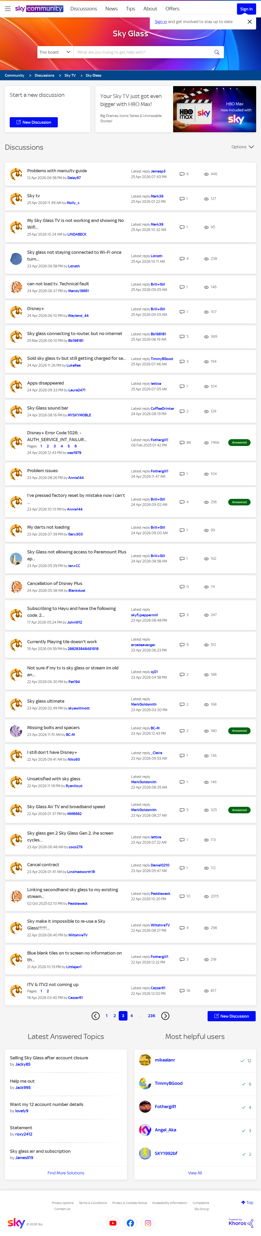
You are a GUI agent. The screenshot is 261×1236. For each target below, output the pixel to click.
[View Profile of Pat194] (74, 682)
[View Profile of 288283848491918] (83, 649)
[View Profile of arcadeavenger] (143, 645)
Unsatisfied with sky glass (53, 779)
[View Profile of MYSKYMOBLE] (79, 415)
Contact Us (62, 1209)
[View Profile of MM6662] (74, 814)
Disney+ (35, 308)
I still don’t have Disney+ (52, 752)
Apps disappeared (45, 383)
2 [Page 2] (115, 1015)
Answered (239, 442)
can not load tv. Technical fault (58, 284)
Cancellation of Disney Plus (54, 583)
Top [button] (249, 1202)
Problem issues (42, 470)
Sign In (246, 9)
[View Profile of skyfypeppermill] (144, 615)
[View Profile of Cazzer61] (75, 998)
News (111, 9)
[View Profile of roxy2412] (23, 1134)
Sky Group (201, 1209)
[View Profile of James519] (24, 1157)
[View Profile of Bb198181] (76, 340)
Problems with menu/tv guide (57, 170)
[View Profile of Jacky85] (22, 1064)
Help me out (22, 1081)
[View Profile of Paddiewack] (78, 903)
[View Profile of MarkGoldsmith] (144, 704)
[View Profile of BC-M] (70, 735)
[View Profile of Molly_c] (73, 203)
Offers (172, 9)
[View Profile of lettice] (156, 383)
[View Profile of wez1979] (74, 453)
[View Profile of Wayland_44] (78, 315)
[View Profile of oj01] (154, 672)
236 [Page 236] (151, 1015)
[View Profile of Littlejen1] (74, 967)
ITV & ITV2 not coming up (52, 984)
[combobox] (141, 52)
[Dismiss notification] (250, 22)
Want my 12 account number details (46, 1104)
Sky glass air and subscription (40, 1151)
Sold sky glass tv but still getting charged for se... (76, 358)
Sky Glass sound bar (47, 408)
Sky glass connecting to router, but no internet (74, 333)
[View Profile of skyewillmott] (79, 708)
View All (195, 1172)
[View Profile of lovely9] (21, 1110)
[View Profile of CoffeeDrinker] (162, 408)
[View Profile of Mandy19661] (78, 291)
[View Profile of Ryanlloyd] (74, 786)
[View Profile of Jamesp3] (158, 171)
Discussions (83, 9)
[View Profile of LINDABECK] (76, 234)
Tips (130, 9)
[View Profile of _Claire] (156, 753)
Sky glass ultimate (45, 701)
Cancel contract (43, 864)
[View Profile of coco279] (76, 847)
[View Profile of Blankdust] (76, 590)
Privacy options (63, 1203)
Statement (21, 1127)
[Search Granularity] (55, 52)
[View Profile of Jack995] (23, 1087)
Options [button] (239, 146)
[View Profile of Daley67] (74, 178)
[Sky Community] (39, 8)
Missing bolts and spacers (53, 727)
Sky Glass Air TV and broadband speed (66, 806)
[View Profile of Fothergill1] (159, 440)
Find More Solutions (66, 1172)
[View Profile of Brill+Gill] (158, 284)
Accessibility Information (169, 1203)
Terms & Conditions (93, 1203)
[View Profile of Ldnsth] (74, 266)
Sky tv (33, 195)
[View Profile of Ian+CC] (74, 566)
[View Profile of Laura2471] (76, 390)
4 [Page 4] (131, 1015)
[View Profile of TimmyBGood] (162, 359)
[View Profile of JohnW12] (74, 622)
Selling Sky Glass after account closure (49, 1058)
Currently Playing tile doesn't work (62, 641)
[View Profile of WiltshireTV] (78, 935)
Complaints (201, 1203)
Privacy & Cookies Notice (129, 1203)
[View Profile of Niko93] (74, 759)
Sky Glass (130, 33)
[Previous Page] (96, 1016)
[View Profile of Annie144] (76, 478)
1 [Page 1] (107, 1015)
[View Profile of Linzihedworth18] (81, 872)
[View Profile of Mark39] (157, 196)
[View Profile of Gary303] (75, 534)
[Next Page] (165, 1016)
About (150, 9)
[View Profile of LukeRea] (74, 365)
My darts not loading (48, 527)
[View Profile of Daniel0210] (160, 865)
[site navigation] (8, 9)
